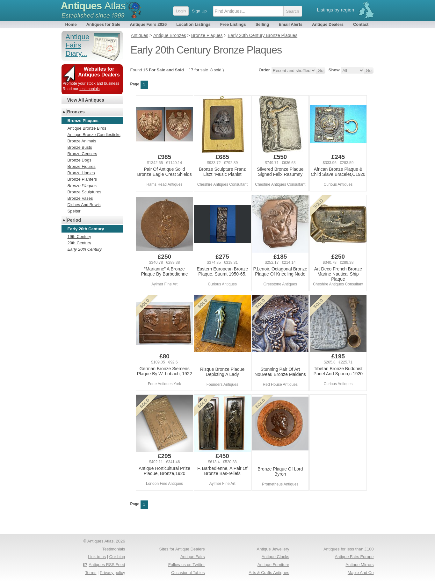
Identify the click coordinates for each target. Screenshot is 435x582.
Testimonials (113, 549)
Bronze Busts (80, 147)
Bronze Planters (82, 179)
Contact (360, 24)
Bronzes (76, 111)
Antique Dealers (328, 24)
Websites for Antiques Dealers (99, 71)
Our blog (117, 556)
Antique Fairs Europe (354, 556)
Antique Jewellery (273, 549)
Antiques (93, 5)
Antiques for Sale (103, 24)
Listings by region (335, 9)
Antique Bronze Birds (87, 128)
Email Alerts (290, 24)
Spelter (74, 211)
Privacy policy (112, 572)
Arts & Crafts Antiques (269, 572)
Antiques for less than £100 (348, 549)
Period (74, 220)
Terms (90, 572)
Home (71, 24)
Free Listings (233, 24)
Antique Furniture (273, 564)
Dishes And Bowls (84, 204)
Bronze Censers (82, 153)
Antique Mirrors (359, 564)
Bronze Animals (82, 141)
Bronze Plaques (82, 185)
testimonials (89, 89)
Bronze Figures (82, 166)
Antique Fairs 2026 (148, 24)
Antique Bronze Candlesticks (94, 134)
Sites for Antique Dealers (182, 549)
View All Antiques (85, 100)
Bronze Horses (81, 172)
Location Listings (193, 24)
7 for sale (199, 70)
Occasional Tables (188, 572)
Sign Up (199, 11)
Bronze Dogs (79, 160)
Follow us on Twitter (186, 564)
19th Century (79, 236)
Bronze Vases (80, 198)
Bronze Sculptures (84, 192)
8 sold (215, 70)
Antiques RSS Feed (107, 564)
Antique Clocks (275, 556)
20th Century (79, 243)
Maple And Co (361, 572)
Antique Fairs (192, 556)
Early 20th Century (85, 249)
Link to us (97, 556)
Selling (262, 24)
